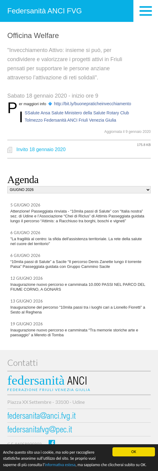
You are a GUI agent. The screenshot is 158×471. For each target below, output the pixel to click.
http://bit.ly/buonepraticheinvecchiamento (92, 103)
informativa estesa (60, 465)
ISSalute (32, 112)
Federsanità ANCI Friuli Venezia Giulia (80, 120)
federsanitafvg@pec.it (39, 430)
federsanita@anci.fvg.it (41, 416)
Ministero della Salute (85, 112)
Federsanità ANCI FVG (44, 11)
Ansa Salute (52, 112)
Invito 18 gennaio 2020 (41, 149)
